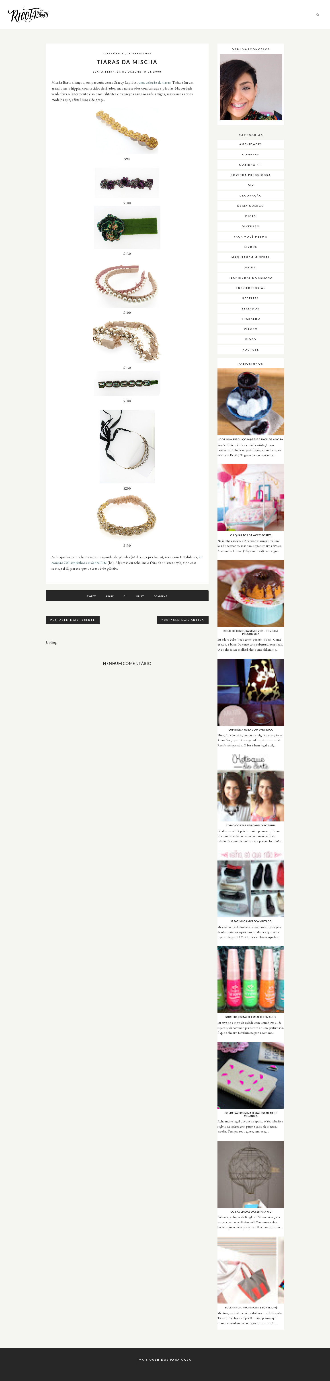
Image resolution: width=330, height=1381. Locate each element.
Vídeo (250, 339)
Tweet (91, 596)
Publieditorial (251, 287)
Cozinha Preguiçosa (251, 174)
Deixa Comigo (250, 205)
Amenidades (250, 144)
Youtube (250, 349)
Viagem (251, 329)
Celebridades (139, 53)
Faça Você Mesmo (251, 236)
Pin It (140, 596)
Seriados (251, 308)
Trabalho (250, 318)
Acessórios (113, 53)
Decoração (251, 195)
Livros (250, 246)
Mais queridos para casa (165, 1359)
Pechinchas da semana (251, 277)
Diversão (251, 226)
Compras (250, 154)
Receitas (250, 298)
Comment (161, 596)
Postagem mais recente (72, 619)
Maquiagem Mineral (251, 257)
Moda (250, 267)
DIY (251, 185)
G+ (125, 596)
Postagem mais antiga (183, 619)
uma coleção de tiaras (155, 82)
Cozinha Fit (250, 164)
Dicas (250, 216)
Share (110, 596)
